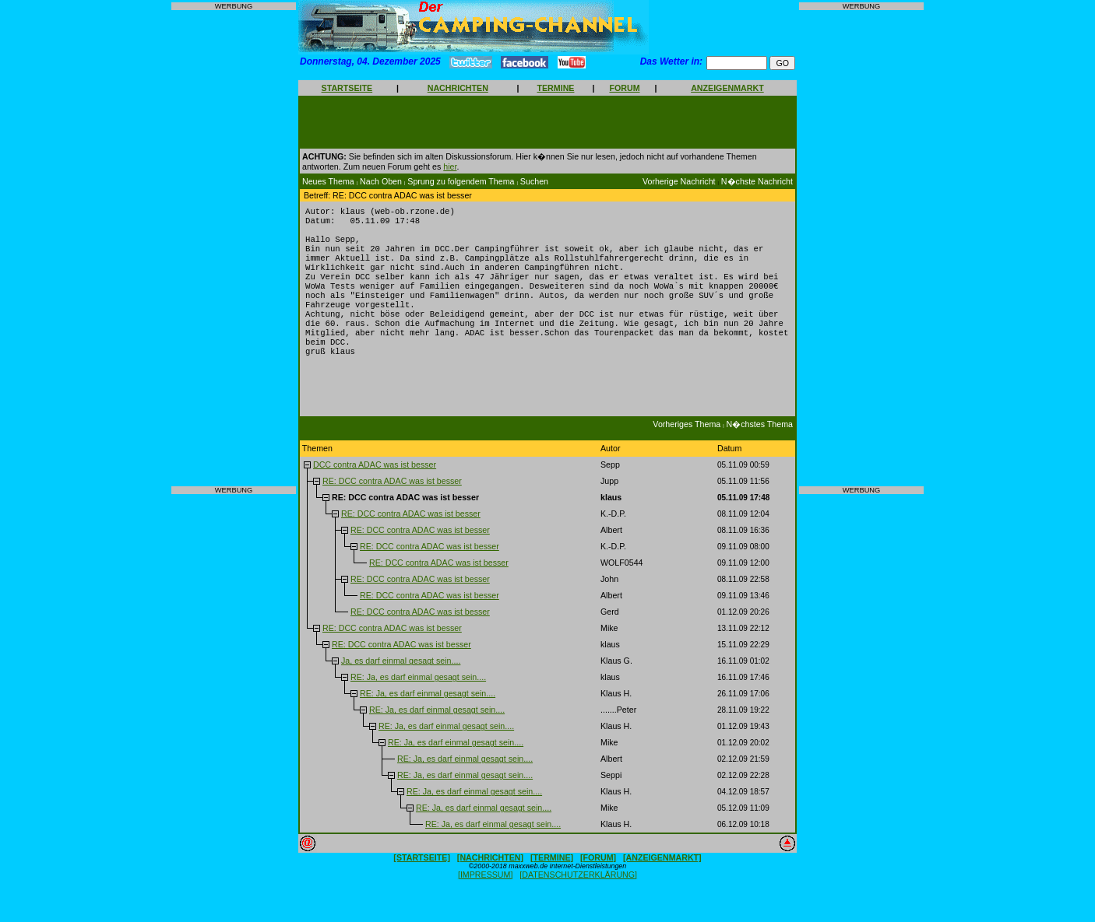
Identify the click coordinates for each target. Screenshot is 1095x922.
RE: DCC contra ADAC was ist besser (392, 505)
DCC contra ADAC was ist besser (374, 489)
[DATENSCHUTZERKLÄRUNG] (578, 899)
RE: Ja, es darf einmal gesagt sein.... (418, 701)
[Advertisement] (233, 248)
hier (449, 166)
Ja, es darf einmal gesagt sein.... (400, 685)
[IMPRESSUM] (485, 899)
